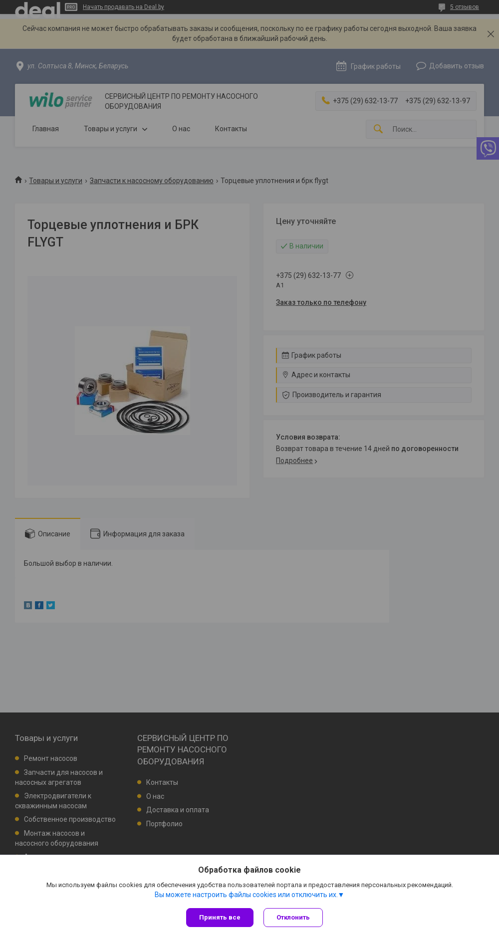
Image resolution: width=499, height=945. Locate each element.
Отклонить (293, 917)
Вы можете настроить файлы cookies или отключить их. (246, 895)
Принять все (220, 917)
